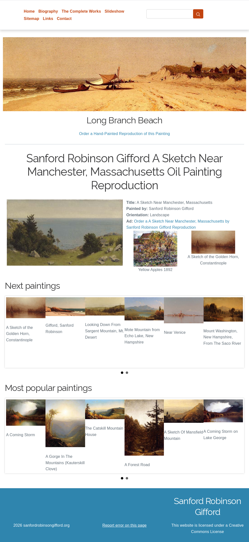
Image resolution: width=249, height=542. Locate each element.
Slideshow (114, 11)
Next (236, 332)
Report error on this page (124, 525)
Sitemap (31, 19)
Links (48, 19)
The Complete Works (81, 11)
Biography (48, 11)
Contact (64, 19)
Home (29, 11)
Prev (12, 332)
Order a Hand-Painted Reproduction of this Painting (124, 134)
